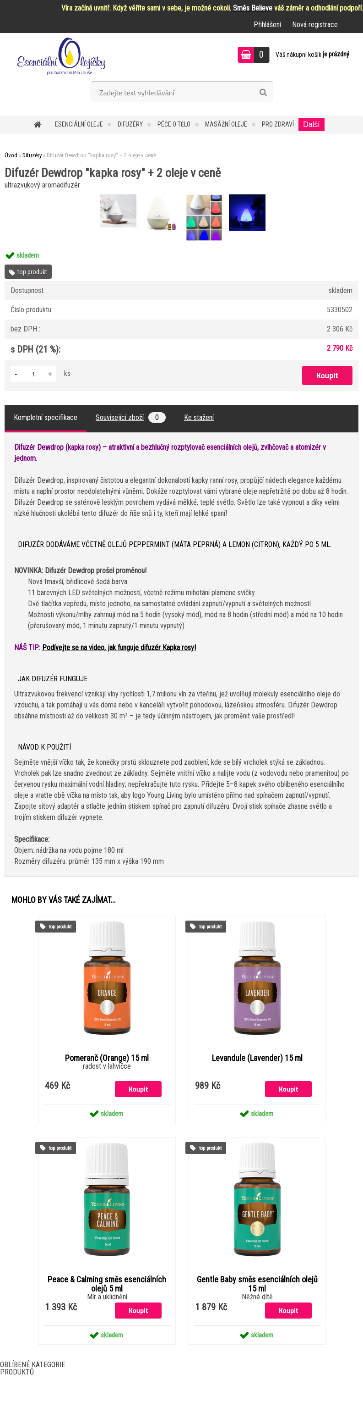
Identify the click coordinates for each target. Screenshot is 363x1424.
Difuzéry (130, 124)
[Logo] (63, 56)
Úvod (11, 155)
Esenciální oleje (79, 124)
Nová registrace (315, 24)
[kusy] (33, 374)
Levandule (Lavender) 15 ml (257, 1058)
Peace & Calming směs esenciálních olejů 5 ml (107, 1284)
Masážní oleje (226, 124)
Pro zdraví (278, 124)
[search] (263, 92)
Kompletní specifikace (45, 417)
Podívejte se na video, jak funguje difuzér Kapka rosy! (119, 647)
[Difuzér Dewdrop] (119, 195)
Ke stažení (199, 417)
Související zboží (131, 417)
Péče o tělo (173, 124)
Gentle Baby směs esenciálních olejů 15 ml (257, 1284)
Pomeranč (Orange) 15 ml (107, 1058)
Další (311, 124)
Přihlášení (267, 24)
